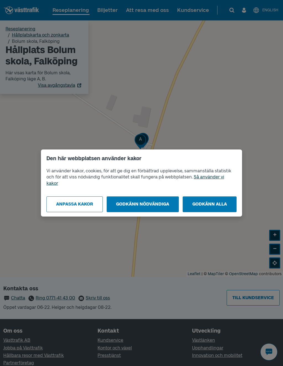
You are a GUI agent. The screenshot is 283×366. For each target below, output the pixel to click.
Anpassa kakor (74, 204)
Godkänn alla (209, 204)
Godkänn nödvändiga (142, 204)
